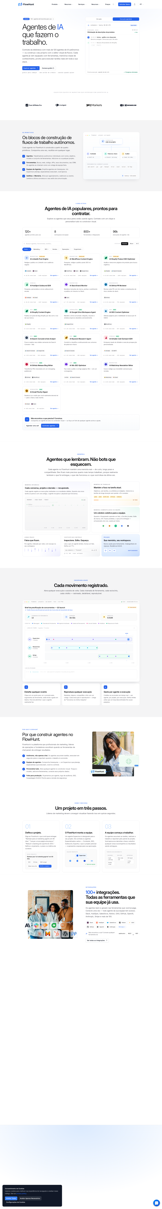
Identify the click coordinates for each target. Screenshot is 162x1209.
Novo (131, 243)
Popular (124, 243)
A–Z (137, 243)
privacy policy (21, 1193)
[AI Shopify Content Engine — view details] (41, 319)
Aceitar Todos (11, 1198)
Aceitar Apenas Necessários (30, 1198)
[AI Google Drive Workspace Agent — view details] (81, 319)
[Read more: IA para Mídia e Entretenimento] (124, 1164)
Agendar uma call (32, 426)
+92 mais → (121, 927)
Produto (56, 4)
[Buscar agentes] (42, 243)
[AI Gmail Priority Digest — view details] (41, 399)
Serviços (82, 4)
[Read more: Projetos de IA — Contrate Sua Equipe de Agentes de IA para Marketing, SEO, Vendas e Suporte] (38, 1164)
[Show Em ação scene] (99, 19)
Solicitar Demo (124, 4)
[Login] (134, 4)
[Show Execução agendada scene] (126, 19)
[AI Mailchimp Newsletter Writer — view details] (121, 372)
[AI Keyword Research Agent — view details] (81, 345)
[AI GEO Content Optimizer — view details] (121, 319)
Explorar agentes (31, 68)
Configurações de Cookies (15, 1202)
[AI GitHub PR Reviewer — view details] (121, 292)
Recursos (69, 4)
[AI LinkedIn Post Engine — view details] (41, 266)
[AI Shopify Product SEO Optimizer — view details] (121, 266)
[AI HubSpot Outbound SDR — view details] (41, 292)
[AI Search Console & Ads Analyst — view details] (41, 345)
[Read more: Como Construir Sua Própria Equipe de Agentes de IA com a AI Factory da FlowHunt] (81, 1164)
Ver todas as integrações (97, 940)
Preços (107, 4)
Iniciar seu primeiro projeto (81, 1089)
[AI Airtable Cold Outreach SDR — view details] (121, 345)
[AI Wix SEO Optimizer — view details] (81, 372)
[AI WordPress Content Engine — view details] (81, 266)
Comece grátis (48, 68)
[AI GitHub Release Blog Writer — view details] (41, 372)
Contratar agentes (50, 426)
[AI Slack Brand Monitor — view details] (81, 292)
